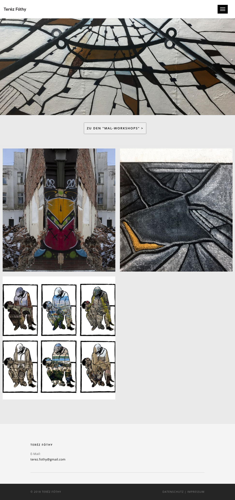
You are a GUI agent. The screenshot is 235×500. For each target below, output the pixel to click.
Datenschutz (173, 491)
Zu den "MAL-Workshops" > (115, 128)
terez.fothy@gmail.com (48, 459)
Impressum (196, 491)
